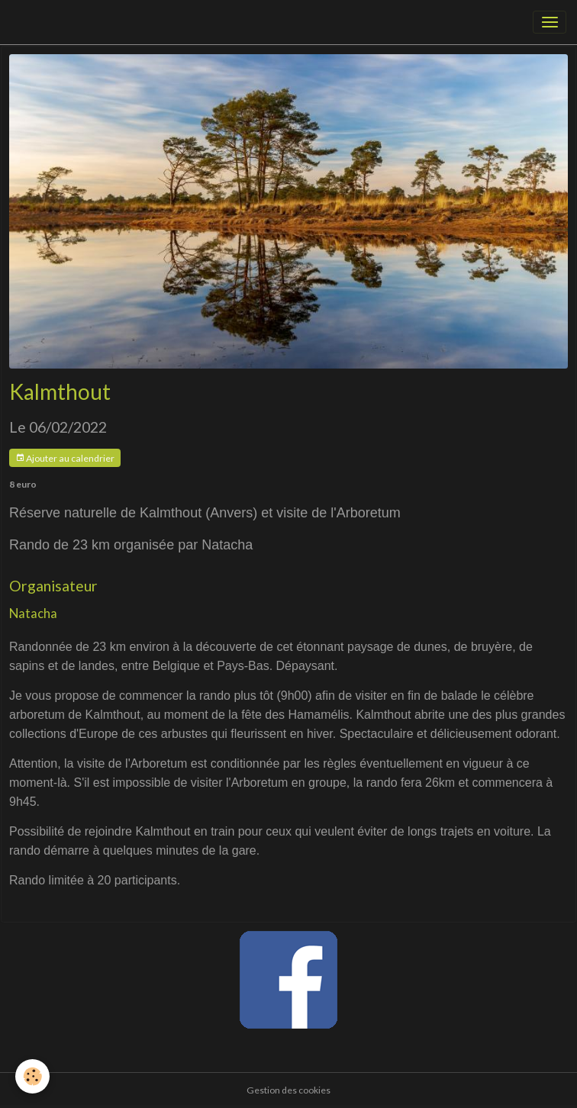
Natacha (33, 613)
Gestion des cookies (288, 1090)
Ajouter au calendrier (64, 458)
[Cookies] (32, 1076)
